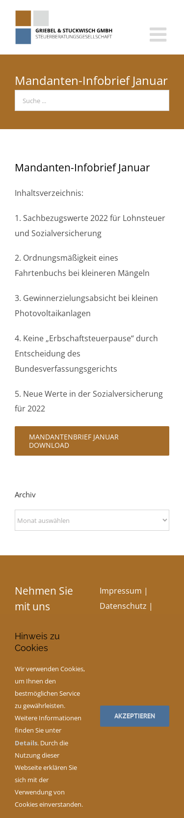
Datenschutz (123, 605)
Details (26, 742)
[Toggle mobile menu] (159, 34)
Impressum (121, 590)
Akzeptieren (134, 715)
